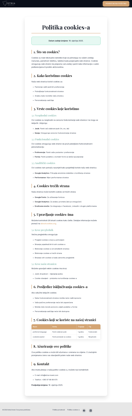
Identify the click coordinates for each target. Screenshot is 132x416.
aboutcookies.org (48, 223)
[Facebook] (84, 411)
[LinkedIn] (91, 411)
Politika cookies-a (73, 410)
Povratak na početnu (114, 3)
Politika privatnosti (59, 410)
